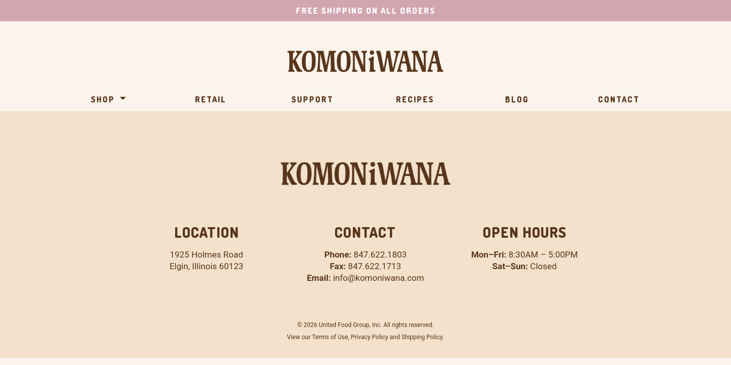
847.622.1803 (380, 254)
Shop (103, 99)
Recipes (415, 99)
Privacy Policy (369, 337)
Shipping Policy (422, 337)
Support (312, 99)
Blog (517, 99)
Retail (210, 99)
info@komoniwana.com (378, 278)
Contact (619, 99)
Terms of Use (330, 337)
